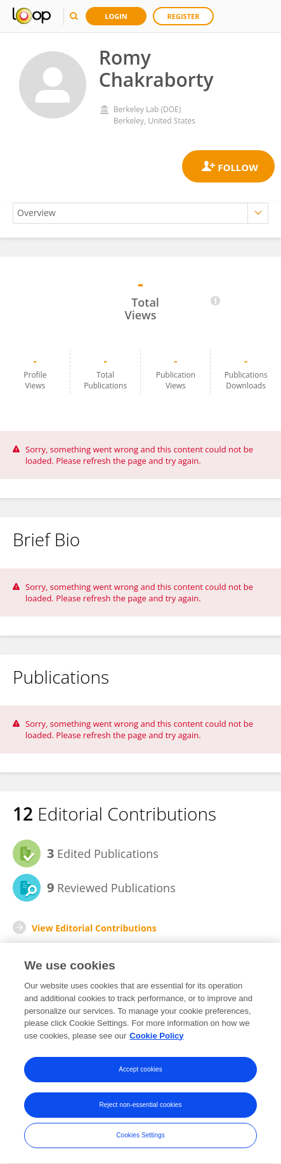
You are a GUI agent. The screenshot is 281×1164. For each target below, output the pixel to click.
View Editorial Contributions (94, 928)
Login (116, 16)
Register (183, 16)
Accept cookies (140, 1071)
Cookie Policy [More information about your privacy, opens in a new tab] (156, 1037)
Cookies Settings (140, 1137)
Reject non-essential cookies (140, 1106)
